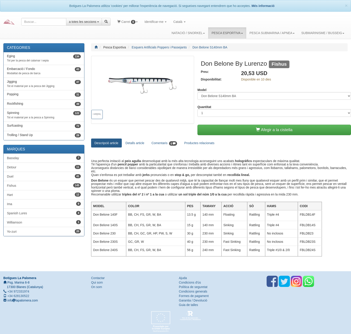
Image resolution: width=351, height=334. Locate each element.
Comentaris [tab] (164, 143)
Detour (44, 167)
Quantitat (204, 107)
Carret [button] (129, 23)
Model (201, 90)
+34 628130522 (17, 296)
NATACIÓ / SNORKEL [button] (188, 32)
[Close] (346, 5)
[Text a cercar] (43, 22)
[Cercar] (106, 22)
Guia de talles (188, 305)
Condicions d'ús (190, 282)
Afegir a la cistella (274, 129)
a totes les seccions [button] (84, 22)
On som (96, 287)
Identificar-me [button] (157, 23)
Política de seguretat (193, 287)
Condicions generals (193, 291)
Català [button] (181, 23)
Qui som (97, 282)
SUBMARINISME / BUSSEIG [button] (322, 32)
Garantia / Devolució (193, 300)
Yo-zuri (44, 231)
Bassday (44, 158)
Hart (44, 195)
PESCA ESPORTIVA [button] (227, 32)
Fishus (44, 185)
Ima (44, 204)
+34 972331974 (17, 291)
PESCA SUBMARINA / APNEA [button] (272, 32)
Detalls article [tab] (135, 143)
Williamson (44, 222)
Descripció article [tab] (106, 143)
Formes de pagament (194, 296)
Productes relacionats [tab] (199, 143)
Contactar (98, 278)
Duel (44, 176)
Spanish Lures (44, 213)
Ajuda (183, 278)
